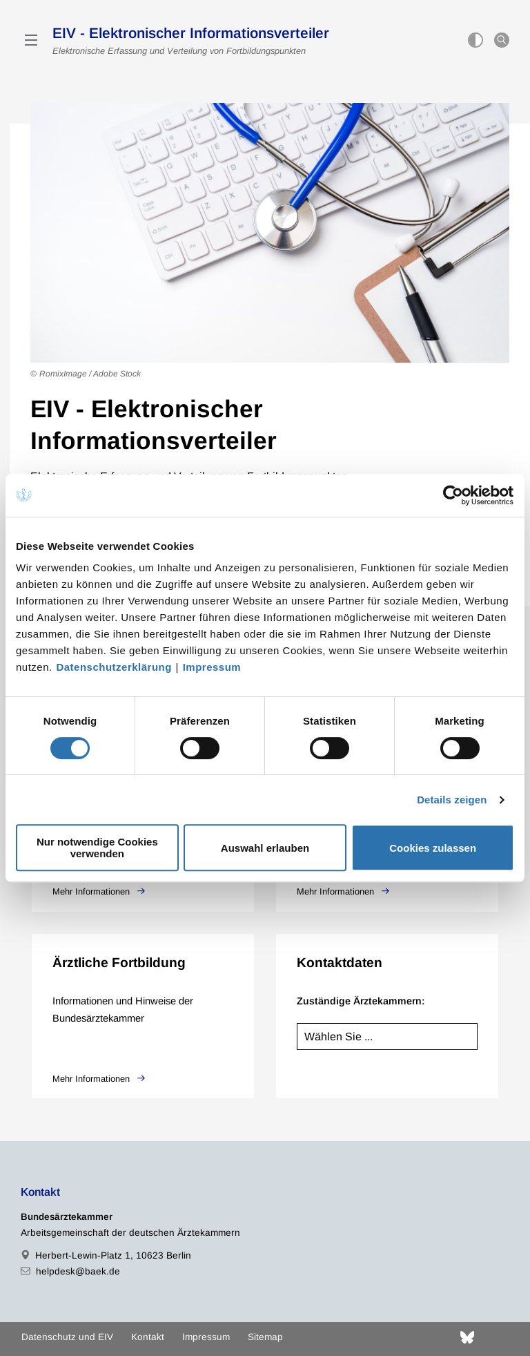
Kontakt (147, 1337)
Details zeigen (452, 799)
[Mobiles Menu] (31, 40)
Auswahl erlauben (265, 848)
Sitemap (265, 1337)
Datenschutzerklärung (114, 667)
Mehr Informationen (92, 891)
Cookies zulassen (432, 848)
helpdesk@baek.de (78, 1271)
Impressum (212, 667)
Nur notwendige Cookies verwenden (97, 847)
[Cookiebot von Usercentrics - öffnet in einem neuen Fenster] (453, 495)
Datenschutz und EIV (67, 1337)
